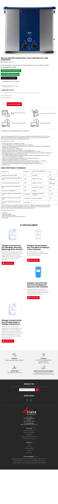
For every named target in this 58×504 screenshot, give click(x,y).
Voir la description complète (8, 67)
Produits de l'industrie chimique (29, 436)
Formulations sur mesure (29, 438)
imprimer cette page (6, 97)
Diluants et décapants (29, 432)
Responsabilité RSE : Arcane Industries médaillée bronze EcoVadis (29, 461)
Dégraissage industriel (29, 430)
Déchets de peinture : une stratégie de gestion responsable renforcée (29, 462)
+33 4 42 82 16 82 (30, 423)
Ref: (2, 62)
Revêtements (29, 434)
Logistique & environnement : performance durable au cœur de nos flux (29, 459)
